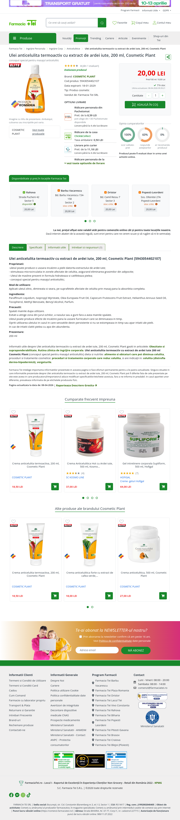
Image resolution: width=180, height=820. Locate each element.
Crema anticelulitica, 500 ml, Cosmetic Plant (144, 574)
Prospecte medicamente (65, 720)
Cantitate (137, 95)
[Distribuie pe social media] (168, 57)
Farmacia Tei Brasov (106, 735)
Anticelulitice (73, 48)
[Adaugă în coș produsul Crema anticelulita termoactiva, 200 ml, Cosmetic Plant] (55, 486)
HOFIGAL (125, 477)
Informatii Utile (150, 10)
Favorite (119, 23)
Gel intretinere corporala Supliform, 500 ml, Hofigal (144, 465)
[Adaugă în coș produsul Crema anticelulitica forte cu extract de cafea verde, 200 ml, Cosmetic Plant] (109, 595)
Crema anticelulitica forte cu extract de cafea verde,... (89, 574)
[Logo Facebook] (11, 795)
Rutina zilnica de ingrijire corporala (61, 350)
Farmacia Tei (15, 48)
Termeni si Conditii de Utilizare (27, 680)
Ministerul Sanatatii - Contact (68, 735)
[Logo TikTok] (29, 795)
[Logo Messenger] (17, 795)
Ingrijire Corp (56, 48)
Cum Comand (17, 695)
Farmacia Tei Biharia (106, 715)
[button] (85, 221)
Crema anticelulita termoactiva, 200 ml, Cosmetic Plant (35, 465)
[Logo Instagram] (23, 795)
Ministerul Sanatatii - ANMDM (68, 730)
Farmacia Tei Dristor (106, 695)
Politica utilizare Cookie (64, 690)
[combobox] (72, 22)
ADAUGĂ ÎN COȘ (145, 105)
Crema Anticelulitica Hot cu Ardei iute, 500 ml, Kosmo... (90, 465)
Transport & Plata (19, 705)
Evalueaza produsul (75, 70)
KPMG (158, 782)
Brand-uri (14, 720)
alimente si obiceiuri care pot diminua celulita (134, 354)
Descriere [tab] (18, 247)
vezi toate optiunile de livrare (84, 163)
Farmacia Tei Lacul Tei (107, 700)
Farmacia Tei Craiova (106, 740)
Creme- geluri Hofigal (132, 481)
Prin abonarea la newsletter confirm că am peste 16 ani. (117, 636)
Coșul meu (140, 22)
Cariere (55, 685)
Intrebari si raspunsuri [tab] (87, 247)
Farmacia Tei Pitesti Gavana (110, 730)
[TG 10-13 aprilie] (90, 3)
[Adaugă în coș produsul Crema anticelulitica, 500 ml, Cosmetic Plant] (163, 595)
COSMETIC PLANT (84, 76)
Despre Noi (57, 680)
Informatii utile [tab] (57, 247)
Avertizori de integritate (65, 705)
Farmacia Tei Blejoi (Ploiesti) (110, 745)
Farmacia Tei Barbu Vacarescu (105, 683)
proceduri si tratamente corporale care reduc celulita (86, 358)
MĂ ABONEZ (136, 650)
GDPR (166, 10)
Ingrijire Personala (35, 48)
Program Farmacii (130, 10)
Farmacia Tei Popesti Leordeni (106, 722)
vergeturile (44, 362)
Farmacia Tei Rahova (106, 710)
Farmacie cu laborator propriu (27, 700)
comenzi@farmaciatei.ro (152, 687)
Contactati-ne (17, 730)
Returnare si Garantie (22, 710)
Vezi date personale (122, 640)
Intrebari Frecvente (20, 715)
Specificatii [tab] (35, 247)
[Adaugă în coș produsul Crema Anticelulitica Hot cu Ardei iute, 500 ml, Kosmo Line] (109, 486)
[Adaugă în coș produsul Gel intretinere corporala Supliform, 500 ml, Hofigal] (163, 486)
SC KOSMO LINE (75, 477)
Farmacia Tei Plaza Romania (110, 690)
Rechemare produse (21, 725)
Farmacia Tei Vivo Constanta (110, 705)
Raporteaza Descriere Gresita (76, 385)
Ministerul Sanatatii (62, 725)
